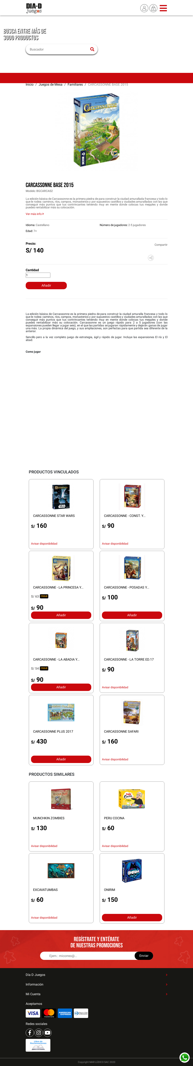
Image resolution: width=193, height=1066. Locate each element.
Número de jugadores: (114, 225)
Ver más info (35, 214)
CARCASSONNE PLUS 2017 (53, 731)
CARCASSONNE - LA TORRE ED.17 (129, 659)
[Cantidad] (38, 275)
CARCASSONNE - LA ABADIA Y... (56, 659)
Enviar (143, 956)
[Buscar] (59, 49)
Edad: (29, 231)
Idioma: (30, 225)
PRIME (44, 596)
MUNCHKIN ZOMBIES (49, 818)
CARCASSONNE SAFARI (121, 731)
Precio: (31, 244)
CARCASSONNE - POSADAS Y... (126, 587)
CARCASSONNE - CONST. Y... (125, 516)
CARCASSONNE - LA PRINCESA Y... (58, 587)
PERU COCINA (114, 818)
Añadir (46, 285)
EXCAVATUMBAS (45, 890)
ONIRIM (109, 890)
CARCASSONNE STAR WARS (54, 516)
